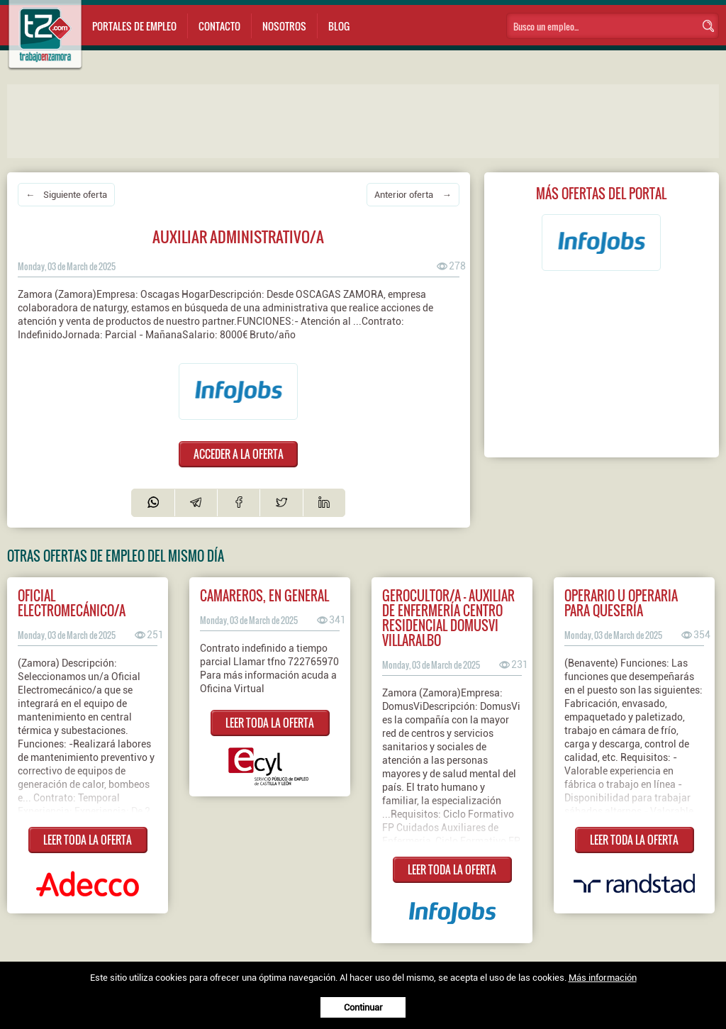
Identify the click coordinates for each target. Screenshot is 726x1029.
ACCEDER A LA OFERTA (239, 454)
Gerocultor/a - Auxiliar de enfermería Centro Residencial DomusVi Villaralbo (448, 618)
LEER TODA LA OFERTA (87, 839)
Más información (603, 977)
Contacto (219, 26)
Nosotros (284, 26)
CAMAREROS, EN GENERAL (264, 595)
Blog (339, 26)
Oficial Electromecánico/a (71, 603)
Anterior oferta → (412, 194)
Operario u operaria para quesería (621, 603)
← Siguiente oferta (66, 194)
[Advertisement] (290, 119)
